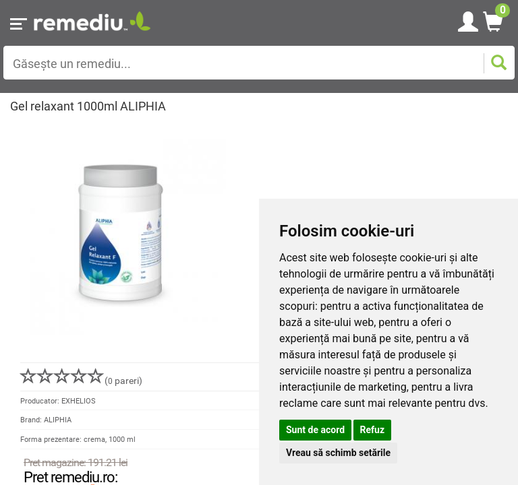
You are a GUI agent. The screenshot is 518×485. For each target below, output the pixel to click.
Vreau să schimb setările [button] (338, 452)
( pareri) (81, 380)
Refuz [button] (372, 429)
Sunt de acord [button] (315, 429)
